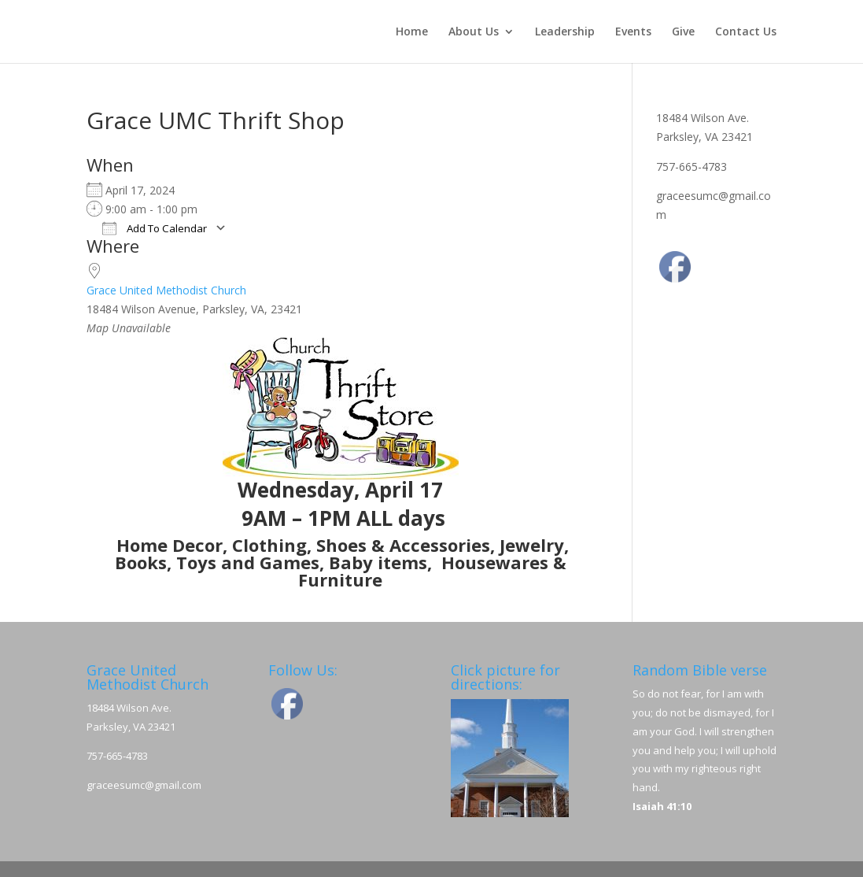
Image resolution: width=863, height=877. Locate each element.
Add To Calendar (154, 228)
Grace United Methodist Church (166, 290)
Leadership (565, 32)
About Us (473, 32)
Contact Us (745, 32)
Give (683, 32)
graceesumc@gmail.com (144, 785)
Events (633, 32)
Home (412, 32)
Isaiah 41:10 (662, 806)
